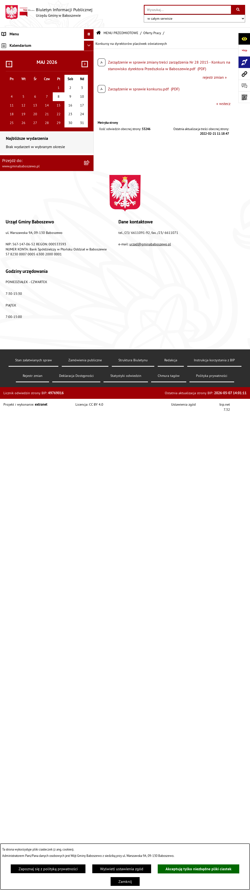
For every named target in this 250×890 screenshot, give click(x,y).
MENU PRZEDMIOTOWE (121, 33)
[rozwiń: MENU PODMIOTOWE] (90, 44)
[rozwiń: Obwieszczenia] (90, 209)
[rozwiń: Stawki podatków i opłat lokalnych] (90, 105)
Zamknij (125, 881)
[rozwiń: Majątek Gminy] (90, 329)
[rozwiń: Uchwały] (90, 118)
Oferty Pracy (152, 33)
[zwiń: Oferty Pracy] (90, 342)
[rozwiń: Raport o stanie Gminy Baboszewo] (90, 67)
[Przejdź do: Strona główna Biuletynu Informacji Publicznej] (98, 33)
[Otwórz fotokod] (244, 97)
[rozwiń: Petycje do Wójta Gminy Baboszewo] (90, 170)
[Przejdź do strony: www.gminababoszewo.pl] (244, 74)
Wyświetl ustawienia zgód (121, 868)
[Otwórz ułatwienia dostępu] (244, 39)
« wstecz (223, 103)
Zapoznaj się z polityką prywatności (48, 868)
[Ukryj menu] (89, 34)
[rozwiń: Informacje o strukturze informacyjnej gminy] (90, 80)
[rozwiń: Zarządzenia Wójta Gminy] (90, 131)
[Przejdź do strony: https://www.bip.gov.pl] (244, 50)
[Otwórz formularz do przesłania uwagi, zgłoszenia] (244, 85)
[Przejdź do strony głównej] (49, 12)
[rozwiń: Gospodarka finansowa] (90, 92)
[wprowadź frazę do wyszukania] (188, 10)
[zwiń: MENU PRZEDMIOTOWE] (90, 54)
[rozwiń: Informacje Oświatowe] (90, 222)
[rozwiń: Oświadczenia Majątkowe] (90, 144)
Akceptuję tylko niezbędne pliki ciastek (198, 868)
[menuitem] (47, 44)
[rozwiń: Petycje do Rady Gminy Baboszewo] (90, 157)
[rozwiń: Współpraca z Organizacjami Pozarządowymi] (90, 317)
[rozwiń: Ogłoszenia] (90, 196)
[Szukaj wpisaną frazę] (238, 10)
